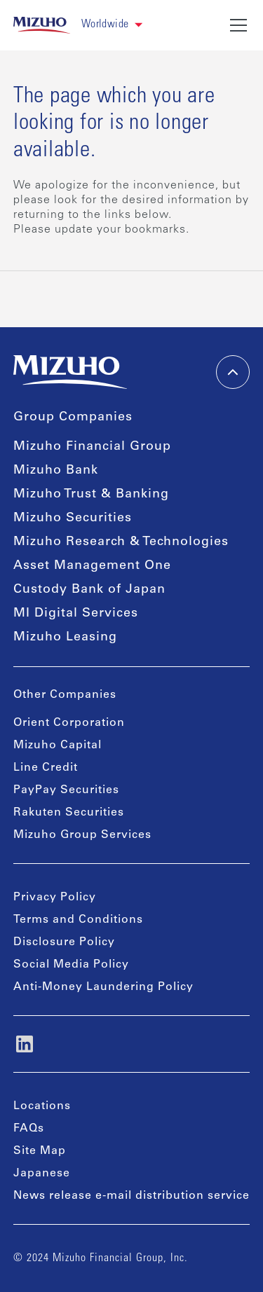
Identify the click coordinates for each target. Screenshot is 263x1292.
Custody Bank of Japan (89, 590)
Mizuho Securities (72, 518)
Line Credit (45, 768)
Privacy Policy (54, 897)
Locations (42, 1106)
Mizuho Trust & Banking (91, 494)
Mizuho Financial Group (92, 447)
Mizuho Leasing (65, 637)
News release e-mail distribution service (131, 1196)
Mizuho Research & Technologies (121, 542)
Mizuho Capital (57, 745)
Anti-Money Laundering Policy (103, 987)
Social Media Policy (71, 964)
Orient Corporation (69, 723)
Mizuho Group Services (82, 835)
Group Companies (73, 417)
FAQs (28, 1128)
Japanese (41, 1173)
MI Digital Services (75, 613)
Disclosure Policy (64, 942)
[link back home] (41, 25)
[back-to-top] (233, 372)
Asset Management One (92, 566)
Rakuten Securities (68, 812)
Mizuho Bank (55, 471)
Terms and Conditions (78, 920)
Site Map (39, 1151)
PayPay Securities (66, 790)
